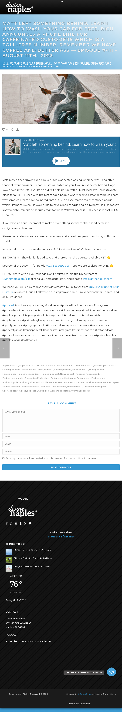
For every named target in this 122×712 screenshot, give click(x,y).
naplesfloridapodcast (29, 374)
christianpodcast (65, 366)
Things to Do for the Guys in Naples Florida (33, 562)
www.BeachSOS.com (59, 265)
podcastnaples (111, 382)
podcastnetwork (30, 387)
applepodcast (10, 366)
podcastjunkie (27, 382)
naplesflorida (9, 374)
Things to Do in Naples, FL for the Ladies (32, 570)
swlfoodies (43, 391)
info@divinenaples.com (97, 278)
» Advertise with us (61, 536)
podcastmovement (74, 382)
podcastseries (58, 387)
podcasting (97, 378)
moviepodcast (80, 370)
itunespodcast (45, 370)
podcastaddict (94, 374)
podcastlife (42, 382)
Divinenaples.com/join (16, 278)
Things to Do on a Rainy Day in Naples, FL (32, 554)
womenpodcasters (60, 391)
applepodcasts (27, 366)
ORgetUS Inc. (85, 698)
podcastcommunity (13, 378)
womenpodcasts (80, 391)
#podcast (8, 305)
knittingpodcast (62, 370)
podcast (80, 374)
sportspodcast (10, 391)
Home (5, 63)
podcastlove (56, 382)
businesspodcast (46, 366)
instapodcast (29, 370)
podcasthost (83, 378)
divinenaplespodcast (105, 366)
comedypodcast (84, 366)
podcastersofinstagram (63, 378)
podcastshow (74, 387)
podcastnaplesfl (11, 387)
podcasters (43, 378)
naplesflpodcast (50, 374)
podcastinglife (10, 382)
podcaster (30, 378)
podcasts (45, 387)
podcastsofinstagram (94, 387)
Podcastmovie (94, 382)
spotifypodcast (27, 391)
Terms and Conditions (79, 707)
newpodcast (67, 374)
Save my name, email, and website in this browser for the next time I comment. (51, 462)
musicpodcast (97, 370)
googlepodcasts (11, 370)
